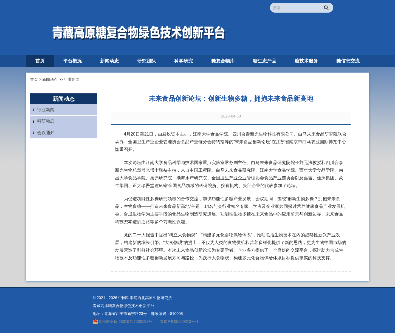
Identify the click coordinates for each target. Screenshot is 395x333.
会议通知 (46, 132)
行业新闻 (72, 79)
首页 (34, 79)
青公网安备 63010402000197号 (122, 321)
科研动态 (46, 121)
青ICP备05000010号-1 (179, 321)
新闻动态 (50, 79)
